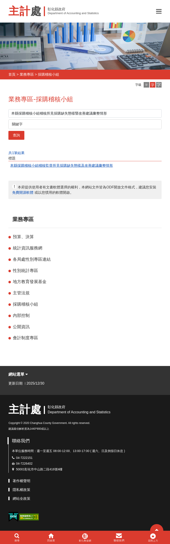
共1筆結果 (16, 153)
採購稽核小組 (48, 74)
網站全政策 (21, 498)
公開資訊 (21, 326)
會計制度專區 (25, 337)
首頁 (11, 74)
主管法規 (21, 293)
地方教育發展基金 (29, 281)
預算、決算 (23, 236)
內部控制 (21, 315)
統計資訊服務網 (27, 248)
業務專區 (27, 74)
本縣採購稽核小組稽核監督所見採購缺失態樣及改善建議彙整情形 (61, 165)
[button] (159, 11)
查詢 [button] (16, 135)
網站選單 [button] (18, 374)
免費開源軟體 (22, 192)
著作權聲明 (21, 481)
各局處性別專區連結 (32, 259)
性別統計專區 (25, 270)
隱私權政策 (21, 490)
